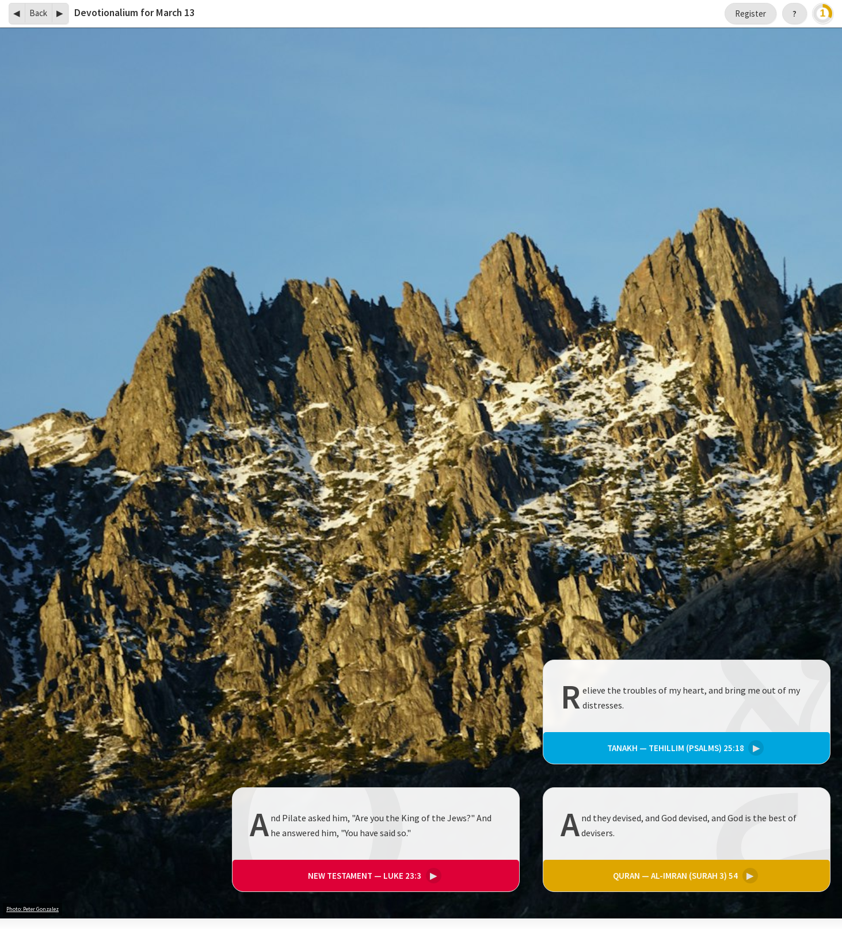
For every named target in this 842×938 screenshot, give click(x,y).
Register (750, 13)
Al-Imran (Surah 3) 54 (684, 875)
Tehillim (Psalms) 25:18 (684, 747)
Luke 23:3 (373, 875)
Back (38, 12)
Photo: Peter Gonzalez (32, 909)
